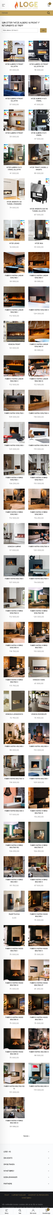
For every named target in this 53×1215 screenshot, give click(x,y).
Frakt (6, 1195)
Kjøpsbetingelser (19, 1195)
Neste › (26, 1136)
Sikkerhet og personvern (38, 1195)
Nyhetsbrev (26, 1198)
